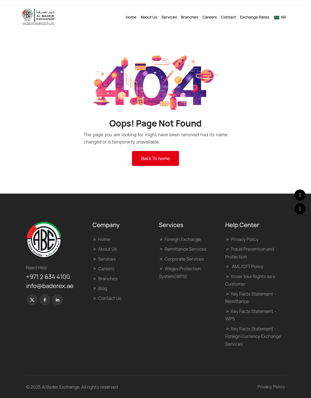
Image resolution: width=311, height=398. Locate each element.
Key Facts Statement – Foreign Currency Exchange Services (253, 336)
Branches (189, 17)
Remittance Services (185, 249)
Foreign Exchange (183, 239)
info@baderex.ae (50, 286)
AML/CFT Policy (247, 266)
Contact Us (109, 298)
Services (169, 17)
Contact (228, 17)
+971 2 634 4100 (48, 277)
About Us (149, 17)
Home (131, 17)
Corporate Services (184, 259)
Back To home (155, 158)
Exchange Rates (254, 17)
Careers (210, 17)
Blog (102, 288)
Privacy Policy (244, 239)
